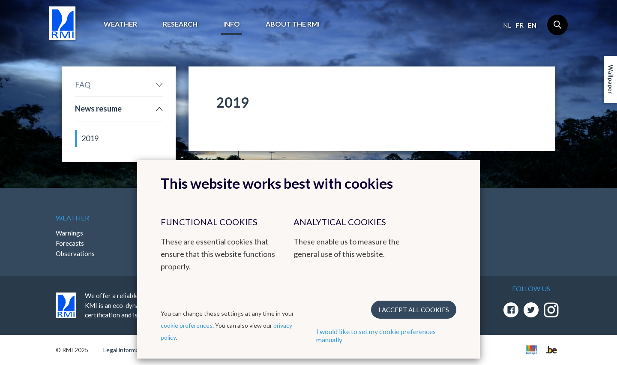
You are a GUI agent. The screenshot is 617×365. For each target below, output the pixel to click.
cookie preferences (187, 325)
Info (231, 24)
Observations (75, 253)
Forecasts (70, 243)
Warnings (69, 233)
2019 (90, 138)
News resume (98, 108)
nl (507, 25)
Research (180, 24)
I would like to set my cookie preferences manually (376, 335)
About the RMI (293, 24)
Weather (120, 24)
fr (519, 25)
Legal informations (128, 349)
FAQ (82, 84)
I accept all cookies (413, 310)
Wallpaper (610, 79)
